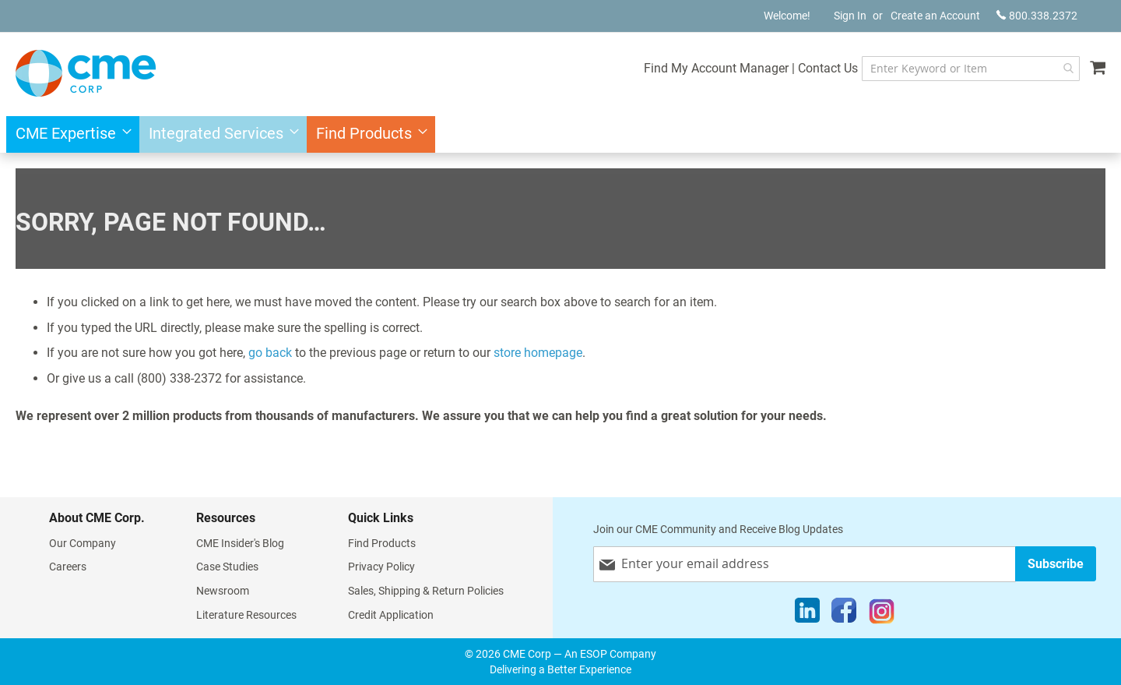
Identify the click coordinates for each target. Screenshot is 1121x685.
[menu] (560, 134)
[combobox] (969, 68)
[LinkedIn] (807, 614)
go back (270, 352)
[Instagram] (881, 614)
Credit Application (391, 615)
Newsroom (222, 590)
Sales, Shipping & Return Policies (426, 590)
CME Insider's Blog (240, 543)
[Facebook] (843, 614)
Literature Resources (246, 615)
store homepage (538, 352)
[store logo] (86, 73)
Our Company (82, 543)
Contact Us (826, 68)
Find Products (382, 543)
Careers (67, 566)
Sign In (850, 15)
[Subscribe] (1055, 563)
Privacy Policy (381, 566)
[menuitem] (69, 134)
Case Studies (227, 566)
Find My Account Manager (713, 68)
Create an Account (935, 15)
